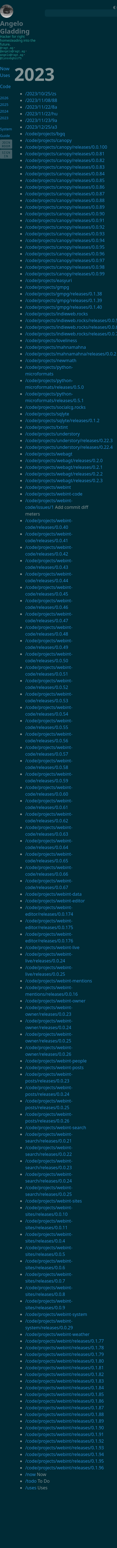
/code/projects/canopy (48, 139)
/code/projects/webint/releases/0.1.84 (64, 1387)
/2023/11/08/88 (41, 99)
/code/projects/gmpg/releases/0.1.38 (63, 293)
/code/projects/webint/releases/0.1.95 (64, 1460)
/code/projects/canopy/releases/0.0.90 (65, 213)
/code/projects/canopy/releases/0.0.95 (65, 246)
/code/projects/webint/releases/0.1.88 (64, 1413)
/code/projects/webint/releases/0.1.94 (64, 1453)
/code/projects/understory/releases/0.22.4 (69, 446)
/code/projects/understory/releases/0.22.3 (69, 440)
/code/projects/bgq (45, 133)
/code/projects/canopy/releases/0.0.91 (65, 219)
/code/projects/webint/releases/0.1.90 (64, 1427)
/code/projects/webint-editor (55, 900)
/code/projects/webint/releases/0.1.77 (64, 1340)
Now (4, 68)
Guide (5, 134)
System (6, 128)
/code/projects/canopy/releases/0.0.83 (65, 166)
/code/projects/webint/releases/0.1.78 (64, 1347)
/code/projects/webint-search (55, 1127)
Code (5, 86)
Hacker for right (12, 36)
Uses (5, 74)
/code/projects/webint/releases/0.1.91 (64, 1433)
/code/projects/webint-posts (54, 1067)
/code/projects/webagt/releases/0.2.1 (64, 466)
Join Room (6, 143)
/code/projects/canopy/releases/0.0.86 (65, 186)
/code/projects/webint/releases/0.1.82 (64, 1373)
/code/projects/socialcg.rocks (55, 406)
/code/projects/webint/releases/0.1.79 (64, 1353)
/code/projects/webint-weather (57, 1333)
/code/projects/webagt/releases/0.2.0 (64, 460)
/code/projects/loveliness (51, 340)
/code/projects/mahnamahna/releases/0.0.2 (70, 353)
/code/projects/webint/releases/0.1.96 (64, 1467)
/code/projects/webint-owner (55, 1000)
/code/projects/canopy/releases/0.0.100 (66, 146)
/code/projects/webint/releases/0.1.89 (64, 1420)
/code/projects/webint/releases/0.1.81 (64, 1367)
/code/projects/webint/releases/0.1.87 (64, 1407)
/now (30, 1473)
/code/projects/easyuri (48, 280)
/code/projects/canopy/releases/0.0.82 (65, 159)
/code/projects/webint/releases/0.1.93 (64, 1447)
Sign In (6, 153)
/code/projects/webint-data (53, 893)
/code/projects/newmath (50, 360)
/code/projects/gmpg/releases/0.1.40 (63, 306)
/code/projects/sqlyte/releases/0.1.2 (62, 420)
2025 (4, 103)
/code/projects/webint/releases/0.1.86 (64, 1400)
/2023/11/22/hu (41, 113)
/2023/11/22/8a (41, 106)
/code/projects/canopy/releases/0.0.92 (65, 226)
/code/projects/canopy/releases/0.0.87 (65, 193)
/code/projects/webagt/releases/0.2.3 (64, 480)
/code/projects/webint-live (52, 947)
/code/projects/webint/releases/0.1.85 (64, 1393)
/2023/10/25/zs (40, 93)
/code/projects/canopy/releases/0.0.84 (65, 173)
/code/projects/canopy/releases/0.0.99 (65, 273)
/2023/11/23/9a (41, 119)
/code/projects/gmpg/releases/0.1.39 (63, 300)
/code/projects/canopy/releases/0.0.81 (65, 153)
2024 (4, 110)
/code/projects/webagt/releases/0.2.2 (64, 473)
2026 (4, 96)
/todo (31, 1480)
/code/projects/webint (48, 486)
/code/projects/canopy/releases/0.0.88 (65, 199)
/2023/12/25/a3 (41, 126)
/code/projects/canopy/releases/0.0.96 (65, 253)
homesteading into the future (17, 42)
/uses (30, 1487)
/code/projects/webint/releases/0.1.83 (64, 1380)
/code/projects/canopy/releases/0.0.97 (65, 260)
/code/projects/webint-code (53, 493)
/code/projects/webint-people (56, 1060)
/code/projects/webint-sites (53, 1200)
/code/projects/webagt (48, 453)
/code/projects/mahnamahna (55, 346)
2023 (4, 117)
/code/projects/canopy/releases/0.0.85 (65, 179)
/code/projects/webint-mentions (58, 980)
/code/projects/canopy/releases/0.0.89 (65, 206)
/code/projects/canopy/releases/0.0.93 (65, 233)
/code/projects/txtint (46, 426)
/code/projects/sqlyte (47, 413)
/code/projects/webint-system (56, 1313)
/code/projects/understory (52, 433)
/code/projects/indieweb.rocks (56, 313)
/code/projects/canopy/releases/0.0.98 (65, 266)
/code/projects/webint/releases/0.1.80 (64, 1360)
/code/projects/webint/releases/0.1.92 (64, 1440)
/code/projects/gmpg (47, 286)
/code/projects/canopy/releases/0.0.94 (65, 240)
